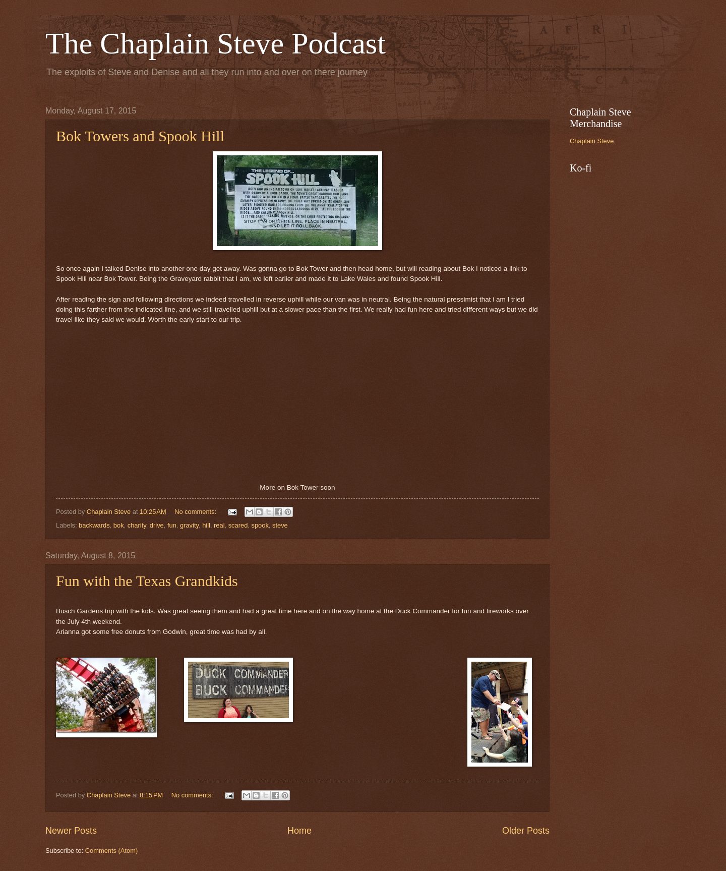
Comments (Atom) (111, 850)
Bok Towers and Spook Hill (140, 136)
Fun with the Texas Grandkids (147, 580)
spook (259, 525)
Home (299, 831)
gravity (189, 525)
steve (280, 525)
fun (171, 525)
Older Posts (526, 831)
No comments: (196, 511)
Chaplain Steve (592, 141)
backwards (94, 525)
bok (118, 525)
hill (206, 525)
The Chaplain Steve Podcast (215, 43)
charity (137, 525)
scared (238, 525)
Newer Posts (71, 831)
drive (157, 525)
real (219, 525)
